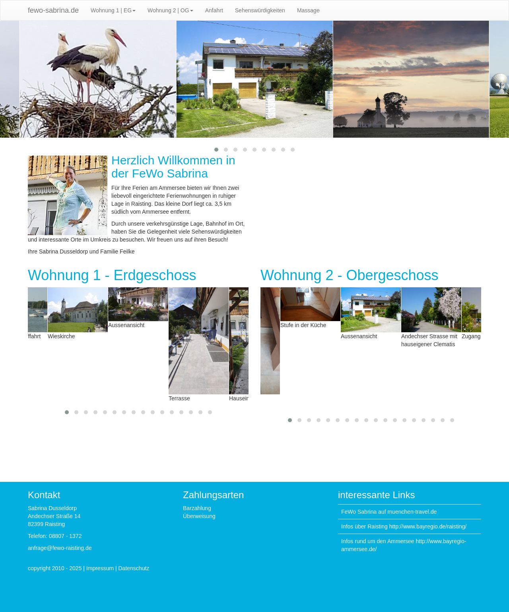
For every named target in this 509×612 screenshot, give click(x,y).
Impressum (100, 568)
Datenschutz (134, 568)
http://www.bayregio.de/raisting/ (428, 526)
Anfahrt (214, 10)
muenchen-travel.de (412, 512)
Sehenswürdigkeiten (260, 10)
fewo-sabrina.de (53, 10)
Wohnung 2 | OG (170, 10)
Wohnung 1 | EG (113, 10)
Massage (308, 10)
